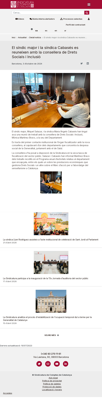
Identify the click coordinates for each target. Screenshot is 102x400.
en (56, 30)
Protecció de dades (52, 387)
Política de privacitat (52, 381)
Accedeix (7, 393)
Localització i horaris (52, 390)
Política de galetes (52, 384)
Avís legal (53, 378)
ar (65, 30)
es (46, 30)
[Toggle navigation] (88, 4)
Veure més (50, 335)
